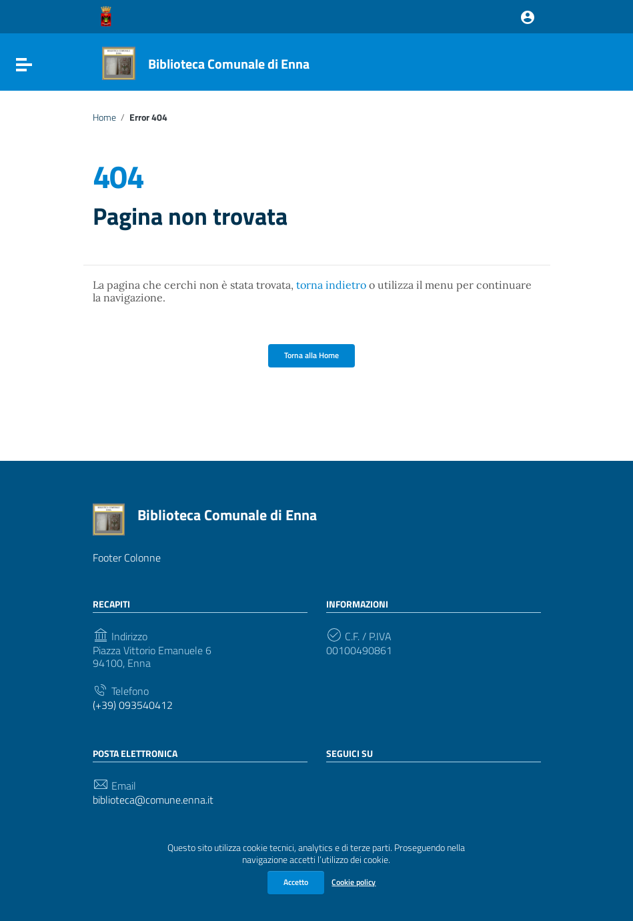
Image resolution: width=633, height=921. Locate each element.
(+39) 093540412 (133, 705)
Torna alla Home (311, 355)
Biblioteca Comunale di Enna (228, 63)
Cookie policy (354, 882)
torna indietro (331, 284)
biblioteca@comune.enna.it (153, 800)
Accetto (295, 882)
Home (104, 117)
